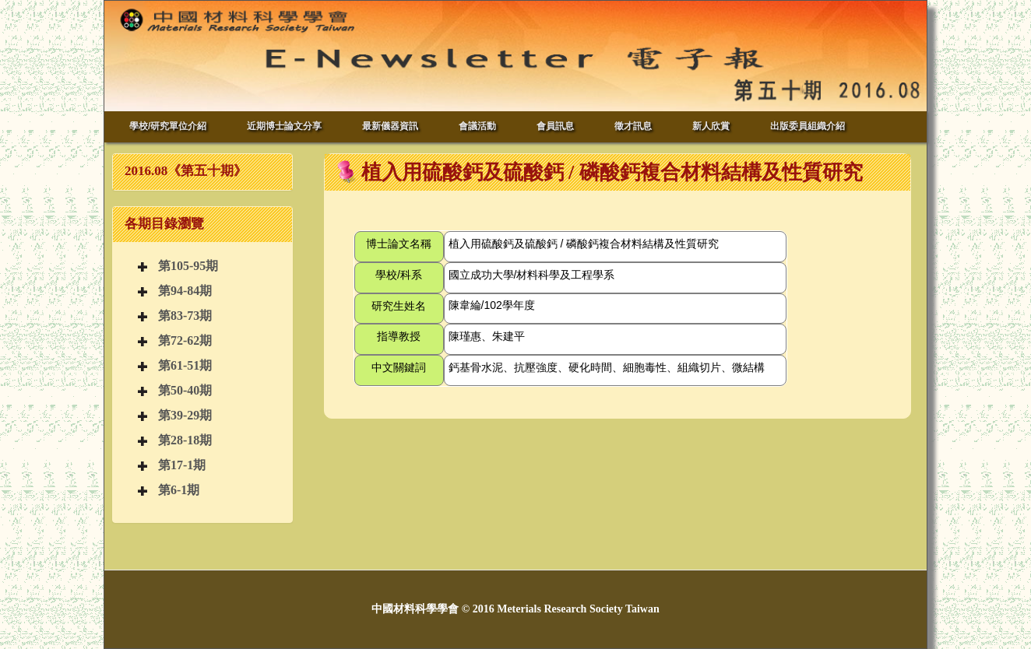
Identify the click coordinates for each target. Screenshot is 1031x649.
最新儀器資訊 (390, 126)
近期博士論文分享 (284, 126)
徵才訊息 (633, 126)
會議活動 (477, 126)
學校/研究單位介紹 (167, 126)
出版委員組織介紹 (807, 126)
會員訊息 (555, 126)
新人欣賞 (711, 126)
